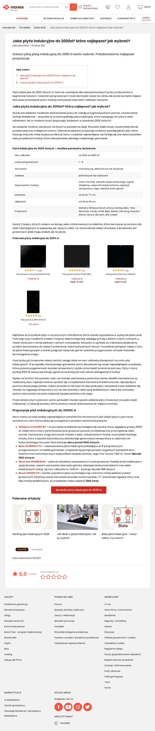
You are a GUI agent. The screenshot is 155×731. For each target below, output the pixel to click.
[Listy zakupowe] (117, 7)
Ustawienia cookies (114, 643)
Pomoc (58, 604)
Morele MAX (10, 637)
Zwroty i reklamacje (64, 615)
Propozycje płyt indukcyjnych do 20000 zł (41, 82)
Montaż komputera (14, 609)
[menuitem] (54, 18)
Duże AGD (22, 549)
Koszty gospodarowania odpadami (123, 654)
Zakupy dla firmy (13, 659)
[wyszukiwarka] (52, 7)
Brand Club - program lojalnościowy (23, 632)
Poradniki (59, 626)
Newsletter (110, 615)
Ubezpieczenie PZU (14, 620)
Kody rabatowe (112, 671)
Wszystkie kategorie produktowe (71, 632)
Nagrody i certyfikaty (115, 620)
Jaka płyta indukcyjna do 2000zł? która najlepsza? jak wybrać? (47, 77)
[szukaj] (73, 7)
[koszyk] (144, 7)
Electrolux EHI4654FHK (32, 461)
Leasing (8, 654)
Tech (107, 682)
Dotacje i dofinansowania (118, 665)
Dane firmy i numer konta (118, 609)
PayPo (7, 643)
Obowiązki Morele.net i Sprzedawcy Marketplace (22, 713)
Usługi (7, 615)
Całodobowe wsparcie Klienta (69, 643)
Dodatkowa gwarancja (16, 604)
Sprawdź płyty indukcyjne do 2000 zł (79, 490)
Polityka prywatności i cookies (120, 637)
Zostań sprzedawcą (14, 705)
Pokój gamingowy (114, 676)
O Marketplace (12, 699)
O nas (108, 604)
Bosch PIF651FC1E (29, 473)
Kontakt (65, 723)
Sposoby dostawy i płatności (69, 609)
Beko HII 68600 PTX (30, 446)
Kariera (108, 626)
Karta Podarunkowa (14, 626)
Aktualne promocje (64, 620)
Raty (6, 648)
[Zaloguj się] (128, 7)
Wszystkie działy (66, 7)
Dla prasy (109, 632)
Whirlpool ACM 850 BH (32, 427)
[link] (54, 18)
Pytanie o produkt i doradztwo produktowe (76, 637)
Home (108, 687)
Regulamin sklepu (114, 648)
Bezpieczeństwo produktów (119, 659)
